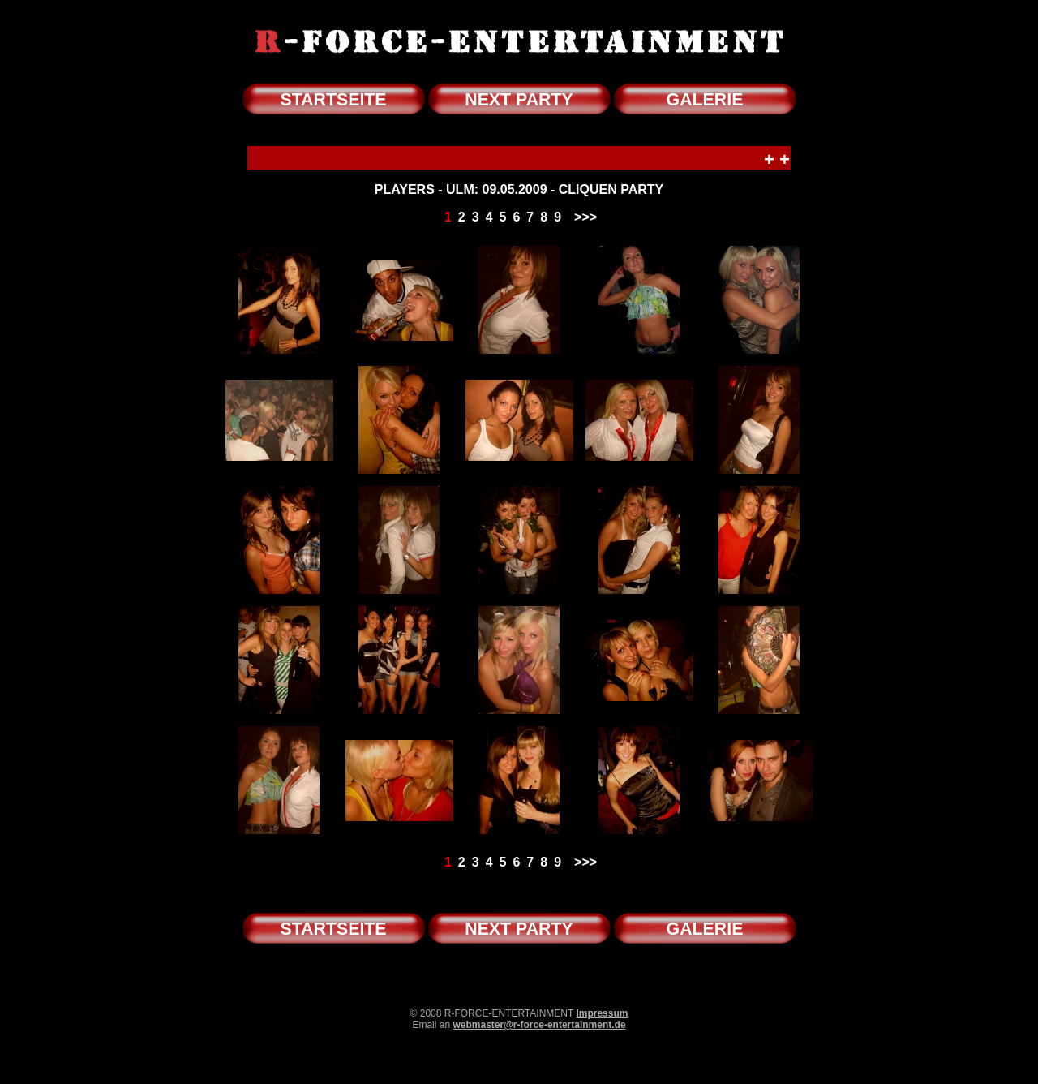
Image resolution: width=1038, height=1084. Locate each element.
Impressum (602, 1013)
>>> (585, 217)
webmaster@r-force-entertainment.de (539, 1024)
